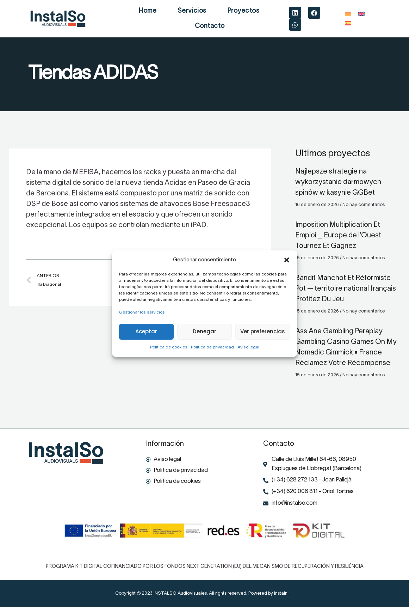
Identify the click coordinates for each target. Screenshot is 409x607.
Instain (280, 593)
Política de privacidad (212, 347)
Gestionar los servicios (142, 312)
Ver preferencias (262, 331)
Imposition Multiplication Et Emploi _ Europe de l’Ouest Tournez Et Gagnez (338, 235)
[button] (286, 259)
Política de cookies (168, 347)
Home (147, 11)
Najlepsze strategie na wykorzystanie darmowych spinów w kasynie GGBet (338, 182)
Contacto (210, 26)
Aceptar (146, 331)
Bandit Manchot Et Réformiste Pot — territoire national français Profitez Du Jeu (345, 289)
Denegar (204, 331)
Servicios (192, 11)
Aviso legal (248, 347)
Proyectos (244, 11)
